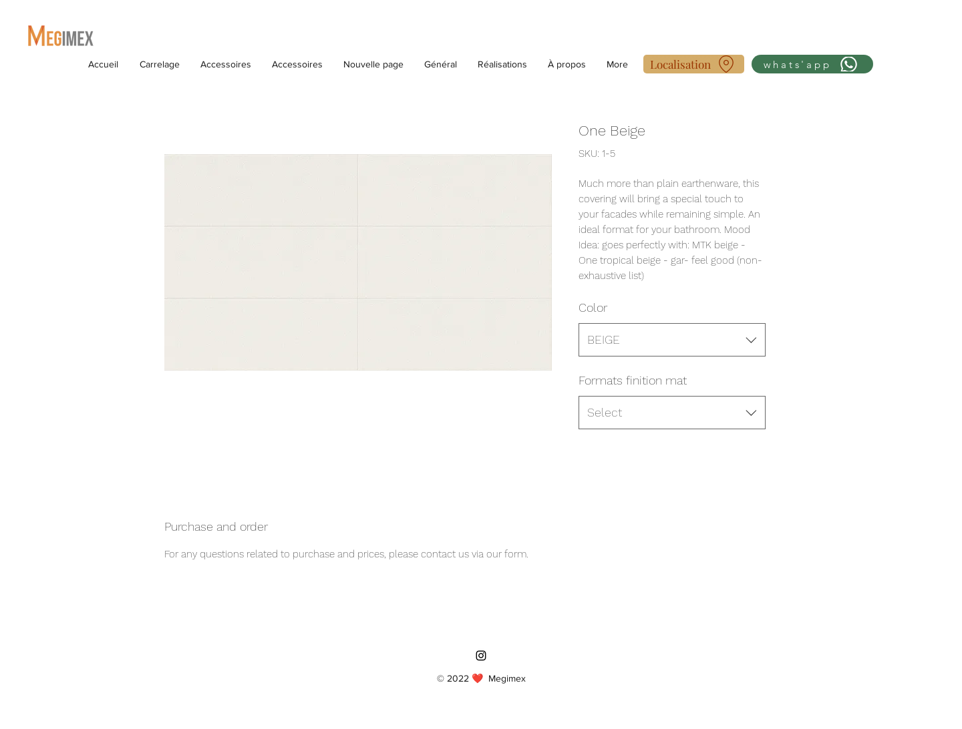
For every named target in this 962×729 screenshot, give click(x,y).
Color (593, 307)
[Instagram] (481, 655)
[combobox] (672, 339)
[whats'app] (812, 64)
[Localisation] (693, 64)
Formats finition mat (633, 380)
